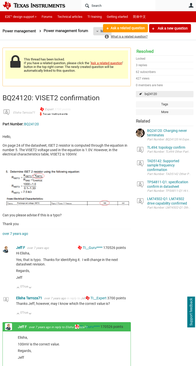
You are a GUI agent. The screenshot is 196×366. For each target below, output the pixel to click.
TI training (94, 17)
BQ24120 (31, 124)
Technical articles (69, 17)
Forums (47, 17)
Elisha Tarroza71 (24, 112)
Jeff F (21, 248)
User (190, 5)
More (164, 112)
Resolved (145, 51)
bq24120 (151, 94)
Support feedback (191, 312)
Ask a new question (172, 28)
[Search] (118, 5)
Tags (164, 104)
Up (18, 288)
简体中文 (139, 17)
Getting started (117, 17)
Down (30, 288)
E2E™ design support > (21, 17)
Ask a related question (127, 28)
